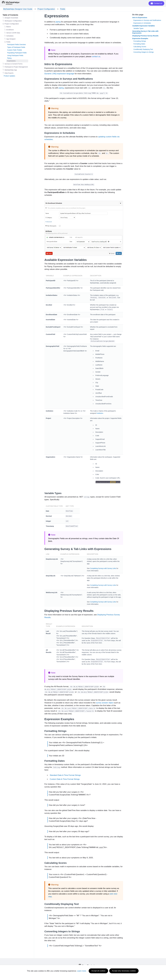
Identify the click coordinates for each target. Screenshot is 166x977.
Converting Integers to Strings (143, 52)
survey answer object (104, 703)
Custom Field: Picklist (14, 50)
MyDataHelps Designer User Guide (17, 9)
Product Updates (9, 76)
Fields (59, 9)
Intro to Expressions (139, 18)
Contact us (156, 3)
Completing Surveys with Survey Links (103, 569)
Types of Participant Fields (16, 48)
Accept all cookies (98, 971)
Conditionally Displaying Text (143, 50)
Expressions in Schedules (142, 23)
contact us (96, 57)
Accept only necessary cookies (124, 971)
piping (58, 22)
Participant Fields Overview (16, 45)
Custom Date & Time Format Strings (65, 779)
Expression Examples (140, 39)
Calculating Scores (139, 47)
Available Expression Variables (143, 26)
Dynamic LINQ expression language (59, 74)
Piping (9, 58)
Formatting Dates (139, 44)
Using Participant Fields (15, 56)
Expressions (11, 61)
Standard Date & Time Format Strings (65, 775)
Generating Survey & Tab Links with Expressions (145, 32)
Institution (100, 413)
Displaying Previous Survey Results (145, 36)
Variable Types (138, 29)
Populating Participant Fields (17, 53)
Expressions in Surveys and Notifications (147, 20)
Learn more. (81, 971)
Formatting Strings (139, 41)
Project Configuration (44, 9)
